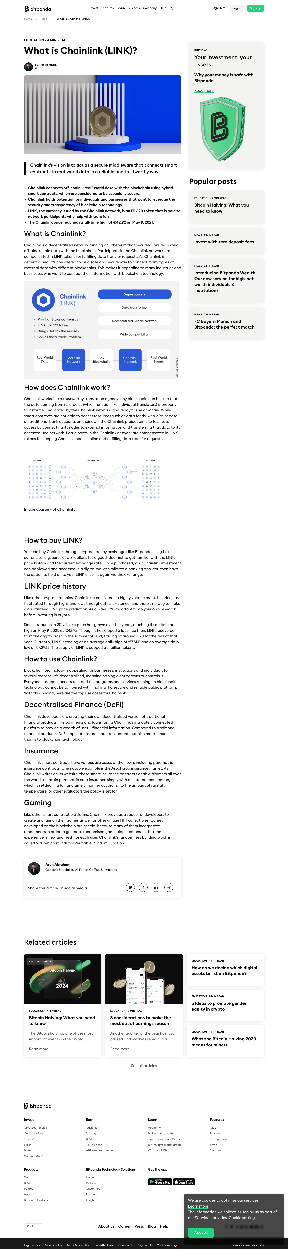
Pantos (28, 1188)
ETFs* (27, 1145)
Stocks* (29, 1139)
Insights (91, 1200)
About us (106, 1226)
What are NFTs (157, 1150)
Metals (28, 1150)
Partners (91, 1194)
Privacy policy (53, 1245)
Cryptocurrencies (35, 1127)
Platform (92, 1183)
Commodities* (33, 1156)
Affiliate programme (99, 1150)
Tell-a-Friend (94, 1145)
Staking (91, 1133)
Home (28, 19)
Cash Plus (92, 1127)
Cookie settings (167, 1245)
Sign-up (255, 8)
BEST (89, 1139)
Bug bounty (145, 1245)
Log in (237, 8)
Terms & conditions (79, 1245)
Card (27, 1177)
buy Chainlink (51, 552)
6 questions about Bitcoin (164, 1139)
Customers (93, 1188)
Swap (213, 1145)
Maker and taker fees (162, 1133)
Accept (201, 1233)
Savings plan (218, 1139)
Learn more (198, 1206)
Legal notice (32, 1245)
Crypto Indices (33, 1133)
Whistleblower (105, 1245)
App (27, 1194)
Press (139, 1226)
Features (107, 8)
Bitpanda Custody (36, 1200)
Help (164, 1226)
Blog (44, 19)
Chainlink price (49, 222)
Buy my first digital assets (164, 1145)
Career (124, 1226)
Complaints (126, 1245)
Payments (216, 1133)
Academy (154, 1127)
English (33, 1226)
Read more (204, 91)
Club (213, 1127)
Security (215, 1150)
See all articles (144, 1066)
